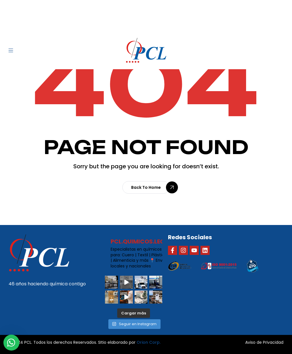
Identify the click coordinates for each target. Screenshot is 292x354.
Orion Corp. (149, 342)
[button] (146, 187)
